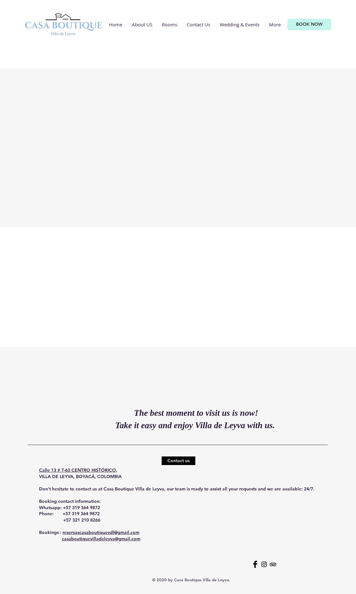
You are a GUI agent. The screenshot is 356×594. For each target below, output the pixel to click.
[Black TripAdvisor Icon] (273, 564)
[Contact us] (178, 460)
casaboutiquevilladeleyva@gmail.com (101, 539)
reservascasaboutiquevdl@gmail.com (101, 532)
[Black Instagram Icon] (264, 564)
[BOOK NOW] (309, 24)
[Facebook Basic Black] (255, 564)
